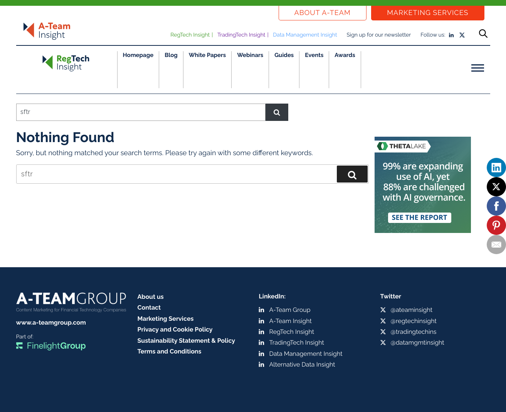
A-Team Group (290, 309)
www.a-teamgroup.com (51, 322)
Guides (284, 55)
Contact (149, 307)
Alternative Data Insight (302, 364)
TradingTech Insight (241, 35)
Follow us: (432, 35)
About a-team (322, 13)
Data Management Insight (305, 35)
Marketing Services (427, 13)
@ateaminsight (412, 309)
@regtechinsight (414, 321)
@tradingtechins (414, 331)
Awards (345, 55)
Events (314, 55)
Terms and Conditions (170, 351)
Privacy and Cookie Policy (175, 329)
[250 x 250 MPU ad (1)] (423, 182)
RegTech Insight (190, 35)
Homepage (138, 55)
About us (151, 296)
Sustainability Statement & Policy (186, 340)
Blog (171, 55)
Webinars (250, 55)
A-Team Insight (290, 321)
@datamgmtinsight (417, 342)
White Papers (207, 55)
